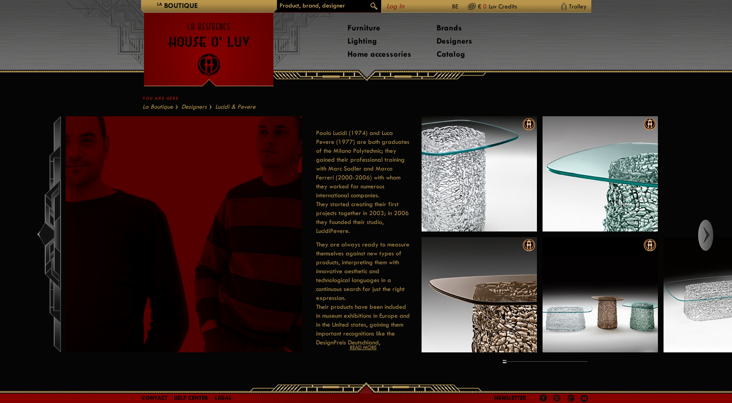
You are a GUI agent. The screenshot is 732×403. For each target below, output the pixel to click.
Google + (572, 399)
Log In (395, 6)
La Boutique (158, 106)
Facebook (543, 398)
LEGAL (223, 398)
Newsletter (510, 398)
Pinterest (557, 398)
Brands (449, 27)
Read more (363, 347)
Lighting (362, 41)
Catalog (451, 54)
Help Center (191, 398)
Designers (454, 41)
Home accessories (379, 54)
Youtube (584, 398)
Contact (154, 398)
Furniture (363, 27)
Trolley (578, 6)
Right (714, 235)
